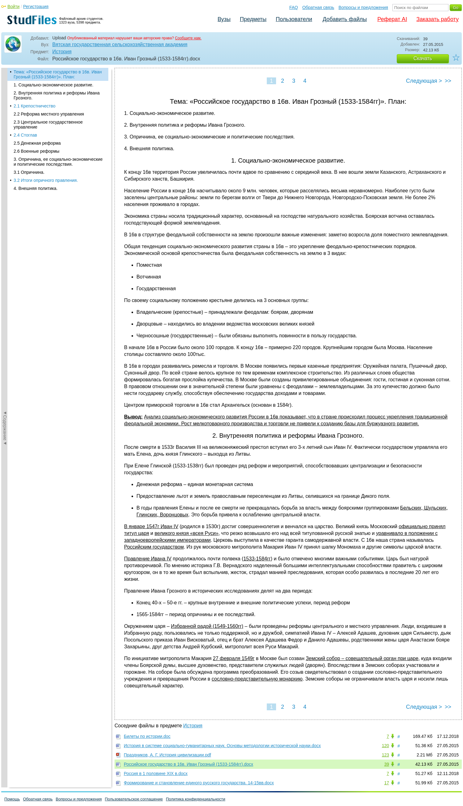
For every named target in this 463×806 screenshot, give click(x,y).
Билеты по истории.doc (147, 736)
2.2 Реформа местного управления (49, 114)
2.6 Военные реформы (36, 151)
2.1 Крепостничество (34, 105)
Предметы (253, 19)
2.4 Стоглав (25, 135)
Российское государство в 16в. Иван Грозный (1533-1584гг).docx (188, 764)
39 (386, 764)
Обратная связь (318, 7)
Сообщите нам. (188, 38)
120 (385, 745)
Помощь (12, 799)
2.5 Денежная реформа (37, 143)
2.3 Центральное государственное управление (48, 124)
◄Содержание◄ (4, 176)
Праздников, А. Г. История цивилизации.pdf (167, 754)
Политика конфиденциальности (195, 799)
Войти (13, 6)
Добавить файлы (344, 19)
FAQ (293, 7)
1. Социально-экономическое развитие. (53, 84)
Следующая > (424, 81)
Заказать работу (437, 19)
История (61, 51)
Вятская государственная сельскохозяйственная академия (120, 44)
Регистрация (36, 6)
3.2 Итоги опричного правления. (46, 180)
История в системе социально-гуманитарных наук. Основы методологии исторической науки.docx (222, 745)
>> (448, 81)
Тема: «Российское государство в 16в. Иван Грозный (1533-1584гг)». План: (58, 74)
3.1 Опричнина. (29, 172)
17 (386, 782)
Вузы (224, 19)
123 (385, 754)
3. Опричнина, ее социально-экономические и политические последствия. (58, 162)
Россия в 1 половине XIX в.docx (156, 773)
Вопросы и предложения (363, 7)
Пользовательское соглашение (134, 799)
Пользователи (294, 19)
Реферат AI (392, 19)
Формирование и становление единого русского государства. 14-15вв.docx (199, 782)
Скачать (422, 58)
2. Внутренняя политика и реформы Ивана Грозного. (57, 95)
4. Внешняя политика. (36, 188)
